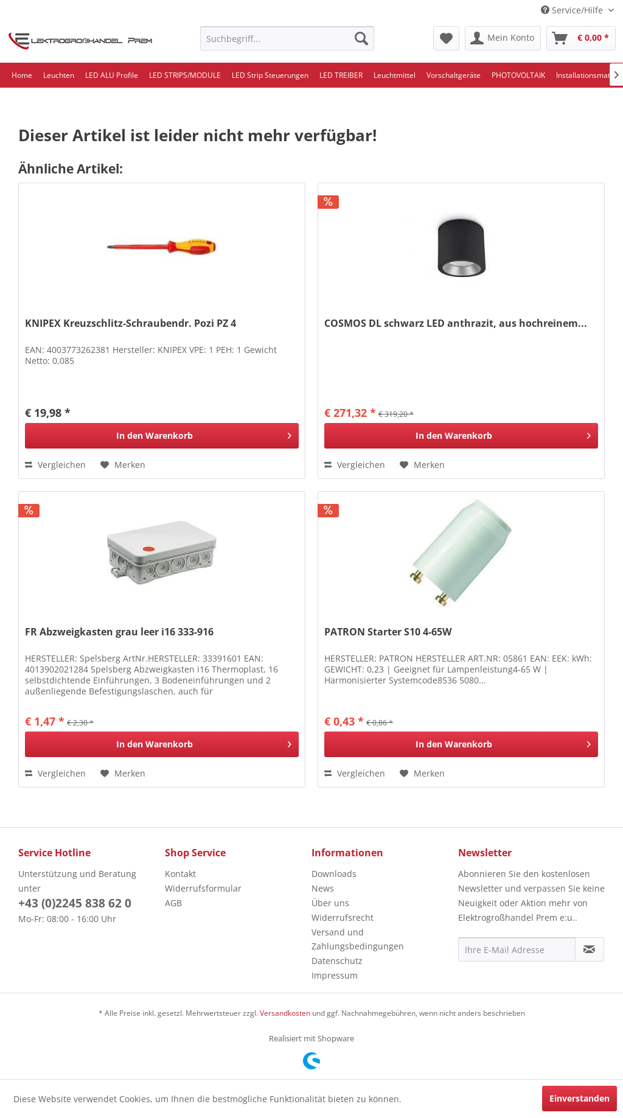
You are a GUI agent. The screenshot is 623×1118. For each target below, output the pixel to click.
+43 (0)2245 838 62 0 (74, 903)
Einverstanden (579, 1098)
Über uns (330, 903)
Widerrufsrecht (343, 917)
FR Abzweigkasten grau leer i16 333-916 (119, 632)
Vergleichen (55, 464)
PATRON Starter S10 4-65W (387, 632)
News (323, 888)
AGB (173, 903)
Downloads (334, 873)
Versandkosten (285, 1013)
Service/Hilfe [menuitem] (573, 10)
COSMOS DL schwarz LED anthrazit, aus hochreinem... (455, 323)
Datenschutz (337, 960)
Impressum (335, 975)
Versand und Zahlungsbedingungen (358, 939)
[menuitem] (287, 38)
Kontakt (180, 873)
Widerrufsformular (203, 888)
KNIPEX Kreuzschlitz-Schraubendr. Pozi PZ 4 (130, 323)
